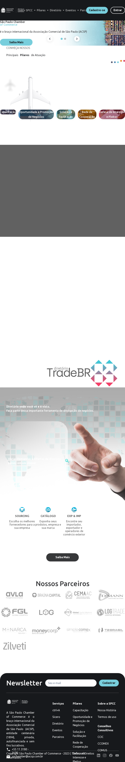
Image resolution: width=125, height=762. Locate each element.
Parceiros (58, 736)
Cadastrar (108, 682)
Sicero (56, 716)
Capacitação (80, 710)
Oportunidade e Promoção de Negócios (82, 721)
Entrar (118, 10)
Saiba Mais (16, 42)
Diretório (58, 723)
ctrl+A (56, 710)
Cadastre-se (97, 10)
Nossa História (107, 710)
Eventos (57, 730)
